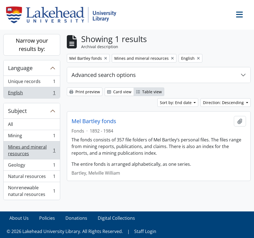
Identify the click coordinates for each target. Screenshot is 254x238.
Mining (31, 136)
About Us (19, 218)
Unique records (31, 82)
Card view (119, 91)
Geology (31, 166)
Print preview (84, 91)
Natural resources (31, 177)
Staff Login (145, 231)
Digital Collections (116, 218)
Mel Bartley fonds (94, 121)
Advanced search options (104, 75)
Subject (17, 111)
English (31, 93)
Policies (47, 218)
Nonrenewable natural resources (31, 191)
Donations (76, 218)
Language (20, 68)
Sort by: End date (176, 102)
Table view (149, 91)
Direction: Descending (224, 102)
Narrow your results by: (32, 45)
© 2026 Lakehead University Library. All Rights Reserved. (65, 231)
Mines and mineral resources (31, 150)
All (10, 124)
